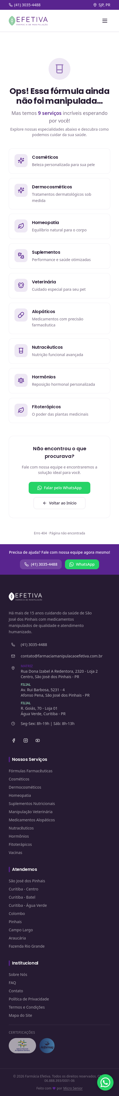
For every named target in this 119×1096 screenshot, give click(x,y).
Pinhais (15, 921)
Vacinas (15, 852)
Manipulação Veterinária (30, 811)
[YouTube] (38, 740)
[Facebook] (14, 740)
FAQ (12, 982)
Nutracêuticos (21, 828)
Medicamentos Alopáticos (32, 819)
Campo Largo (21, 929)
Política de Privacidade (29, 999)
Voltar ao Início (60, 503)
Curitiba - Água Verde (28, 905)
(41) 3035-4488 (40, 564)
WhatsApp (82, 564)
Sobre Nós (18, 974)
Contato (16, 990)
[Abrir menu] (104, 20)
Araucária (17, 938)
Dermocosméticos (25, 787)
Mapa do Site (20, 1015)
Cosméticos (19, 779)
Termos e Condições (27, 1007)
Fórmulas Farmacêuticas (30, 770)
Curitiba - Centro (23, 889)
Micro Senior (73, 1088)
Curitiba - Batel (22, 897)
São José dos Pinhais (27, 880)
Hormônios (19, 836)
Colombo (17, 913)
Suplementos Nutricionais (32, 803)
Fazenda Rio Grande (27, 946)
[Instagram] (26, 740)
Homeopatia (20, 795)
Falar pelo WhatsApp (59, 487)
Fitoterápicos (20, 844)
